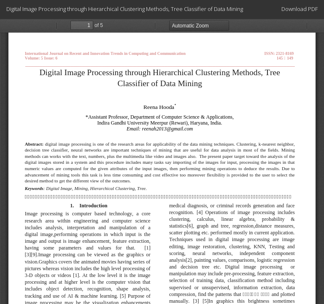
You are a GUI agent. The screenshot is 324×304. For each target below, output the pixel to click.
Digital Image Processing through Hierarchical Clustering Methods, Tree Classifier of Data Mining (124, 9)
